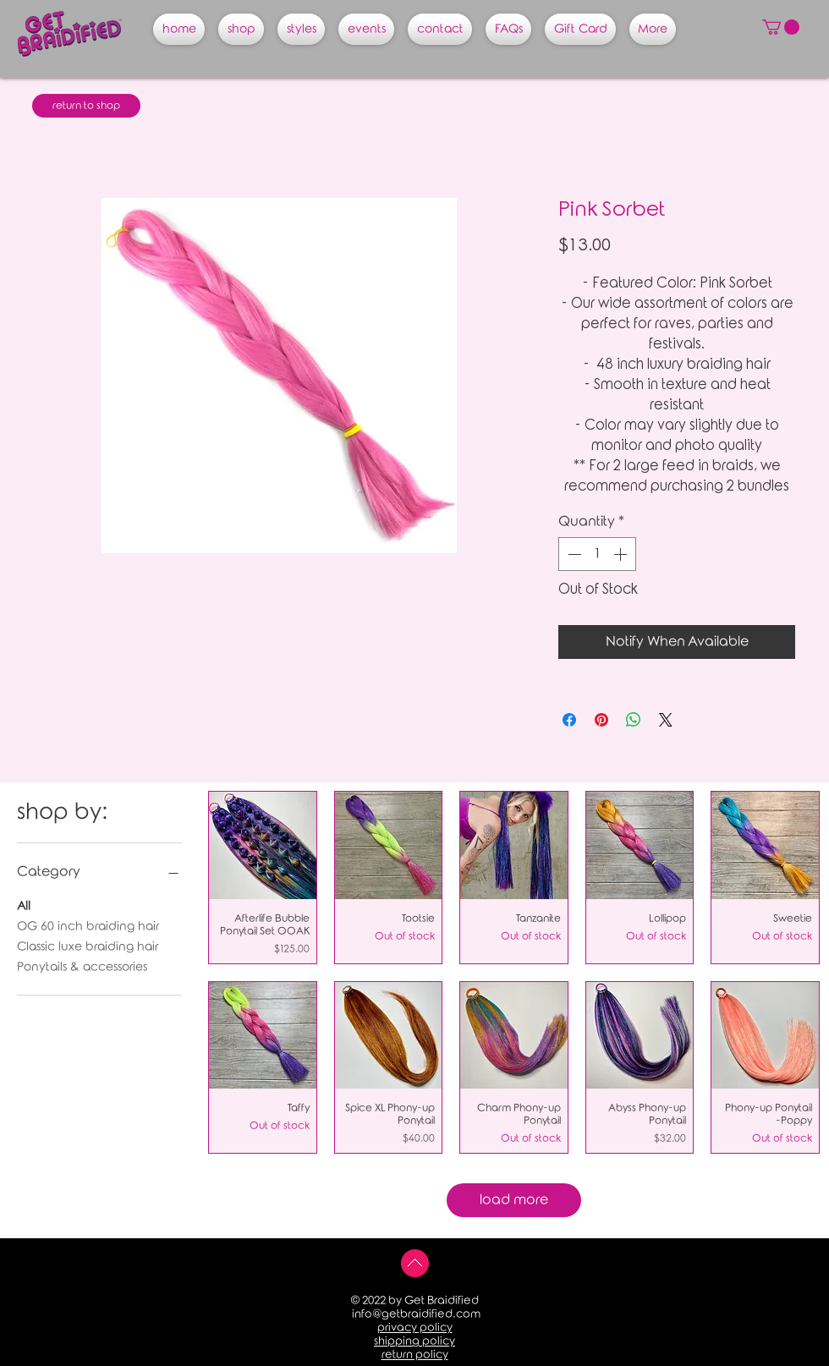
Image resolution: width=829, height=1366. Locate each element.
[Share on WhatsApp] (633, 720)
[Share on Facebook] (569, 720)
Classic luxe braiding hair (87, 945)
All (23, 905)
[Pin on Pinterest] (601, 720)
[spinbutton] (597, 554)
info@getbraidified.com (416, 1314)
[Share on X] (666, 720)
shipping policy (414, 1341)
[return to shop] (86, 106)
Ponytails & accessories (82, 965)
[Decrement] (573, 554)
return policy (415, 1354)
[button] (780, 27)
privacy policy (415, 1327)
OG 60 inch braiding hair (88, 925)
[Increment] (622, 554)
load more (514, 1200)
